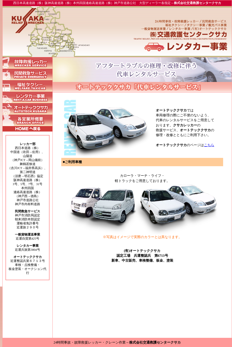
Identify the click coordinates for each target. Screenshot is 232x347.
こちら (209, 145)
